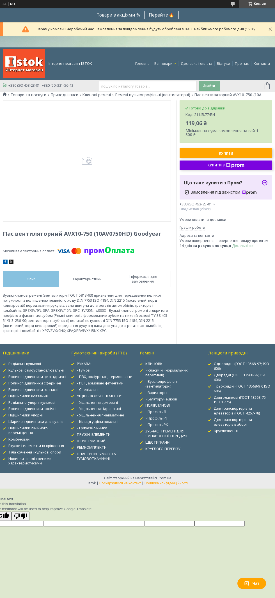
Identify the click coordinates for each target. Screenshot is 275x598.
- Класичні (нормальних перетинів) (166, 372)
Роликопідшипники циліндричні (37, 376)
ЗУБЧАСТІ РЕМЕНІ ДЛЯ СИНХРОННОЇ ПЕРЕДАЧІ (166, 433)
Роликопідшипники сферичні (34, 383)
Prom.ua (164, 478)
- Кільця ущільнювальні (97, 421)
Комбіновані (19, 439)
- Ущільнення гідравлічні (99, 408)
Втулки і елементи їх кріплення (36, 445)
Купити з (225, 165)
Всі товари (163, 63)
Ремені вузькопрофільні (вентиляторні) (152, 94)
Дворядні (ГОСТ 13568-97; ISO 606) (240, 377)
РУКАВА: (84, 363)
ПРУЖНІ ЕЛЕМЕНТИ (94, 434)
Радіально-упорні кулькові (31, 402)
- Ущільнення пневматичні (100, 415)
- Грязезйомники (92, 427)
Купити (226, 153)
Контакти (262, 63)
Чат (251, 583)
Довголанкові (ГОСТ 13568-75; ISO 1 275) (240, 400)
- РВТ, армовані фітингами (100, 383)
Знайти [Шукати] (209, 86)
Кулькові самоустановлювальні (36, 370)
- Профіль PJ (156, 418)
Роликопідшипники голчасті (33, 389)
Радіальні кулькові (24, 363)
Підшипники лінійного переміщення (28, 430)
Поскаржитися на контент (120, 483)
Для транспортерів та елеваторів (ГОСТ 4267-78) (237, 411)
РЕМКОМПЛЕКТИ (92, 447)
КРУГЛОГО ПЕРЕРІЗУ (162, 448)
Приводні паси (64, 94)
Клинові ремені (96, 94)
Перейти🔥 (161, 15)
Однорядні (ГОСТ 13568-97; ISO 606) (241, 366)
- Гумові (84, 370)
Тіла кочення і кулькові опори (34, 452)
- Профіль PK (156, 424)
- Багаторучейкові (161, 399)
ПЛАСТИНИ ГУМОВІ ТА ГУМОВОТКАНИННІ (96, 456)
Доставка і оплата (196, 63)
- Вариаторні (156, 392)
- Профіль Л (155, 411)
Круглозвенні (226, 430)
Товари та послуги (28, 94)
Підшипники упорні (25, 415)
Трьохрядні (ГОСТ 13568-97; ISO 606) (242, 388)
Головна (142, 63)
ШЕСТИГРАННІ (157, 442)
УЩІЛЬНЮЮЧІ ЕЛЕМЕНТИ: (99, 395)
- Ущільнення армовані (97, 402)
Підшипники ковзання (28, 395)
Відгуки (223, 63)
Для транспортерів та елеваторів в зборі (233, 422)
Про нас (242, 63)
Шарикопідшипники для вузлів (35, 421)
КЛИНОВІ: (153, 363)
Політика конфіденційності (166, 483)
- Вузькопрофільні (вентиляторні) (161, 384)
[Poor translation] (20, 516)
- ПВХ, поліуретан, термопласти (104, 376)
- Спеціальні (87, 389)
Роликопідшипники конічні (32, 408)
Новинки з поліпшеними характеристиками (30, 461)
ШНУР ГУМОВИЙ (91, 440)
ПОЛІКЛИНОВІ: (158, 405)
